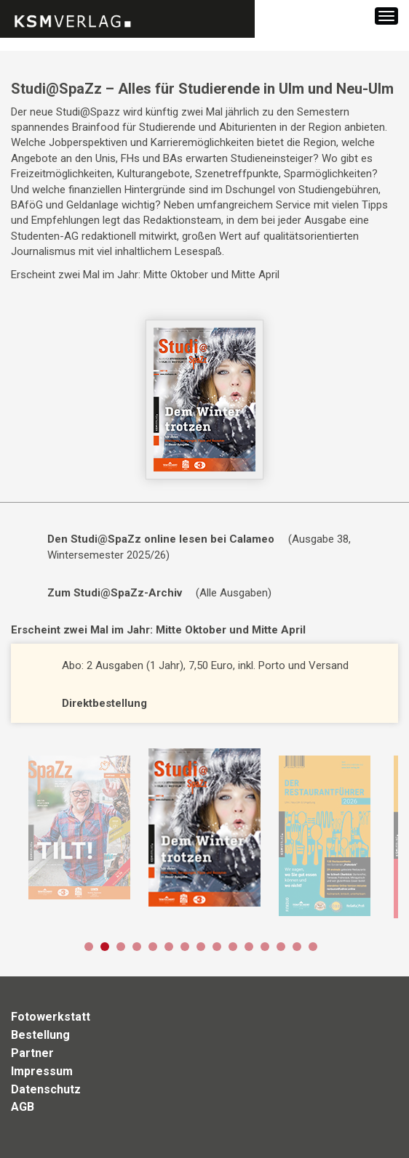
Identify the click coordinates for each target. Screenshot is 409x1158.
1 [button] (88, 946)
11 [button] (249, 946)
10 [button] (233, 946)
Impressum (42, 1071)
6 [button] (168, 946)
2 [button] (104, 946)
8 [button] (200, 946)
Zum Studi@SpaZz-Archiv (114, 592)
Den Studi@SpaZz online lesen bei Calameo (160, 539)
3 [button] (120, 946)
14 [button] (297, 946)
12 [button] (265, 946)
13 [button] (281, 946)
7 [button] (184, 946)
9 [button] (217, 946)
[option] (79, 827)
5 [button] (152, 946)
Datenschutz (46, 1089)
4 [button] (136, 946)
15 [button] (313, 946)
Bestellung (40, 1035)
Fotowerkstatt (50, 1017)
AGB (22, 1107)
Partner (32, 1053)
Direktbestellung (104, 703)
